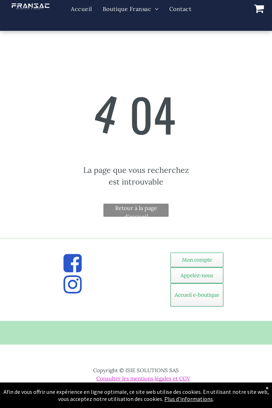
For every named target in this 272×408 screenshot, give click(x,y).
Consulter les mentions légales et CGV (143, 378)
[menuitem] (81, 9)
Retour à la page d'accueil (136, 210)
